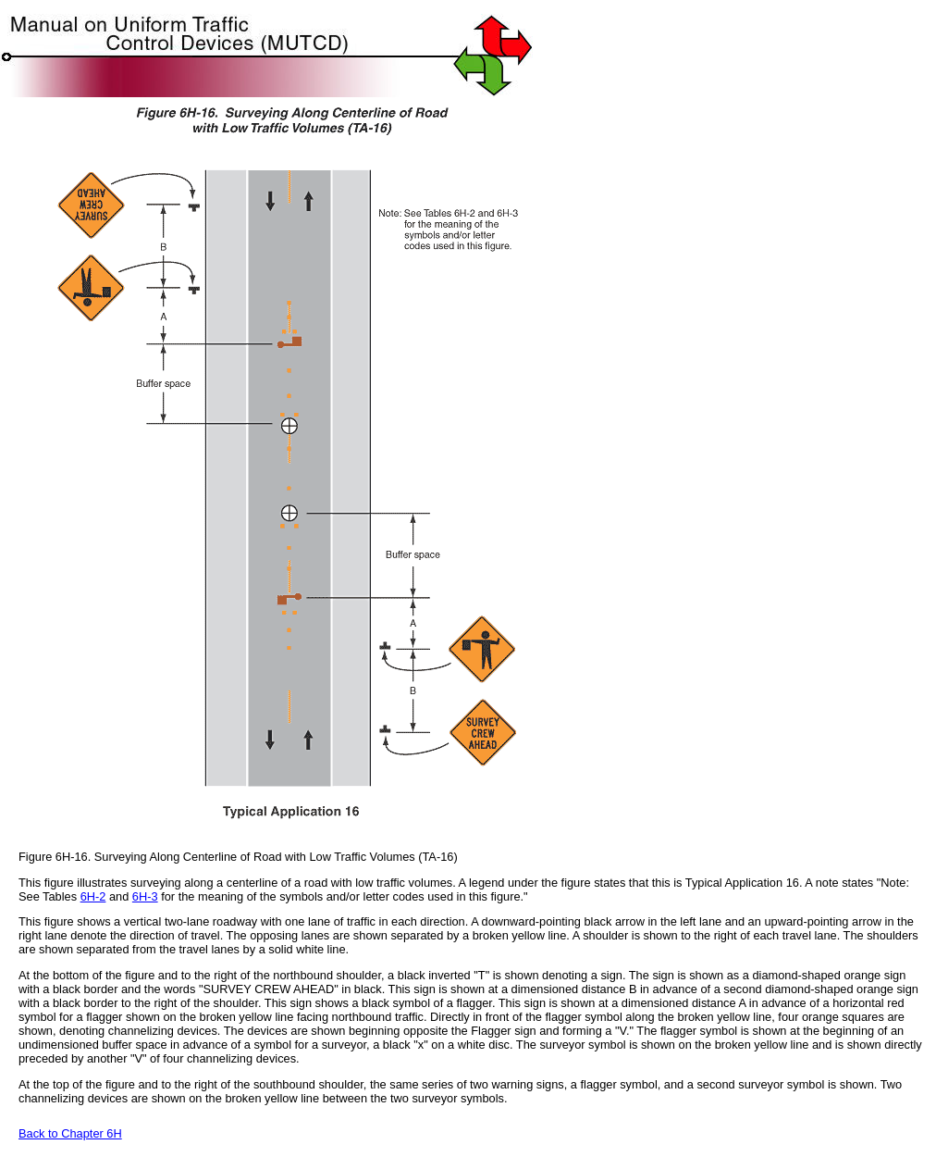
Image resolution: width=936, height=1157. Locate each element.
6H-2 (93, 896)
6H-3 (145, 896)
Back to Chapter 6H (70, 1133)
